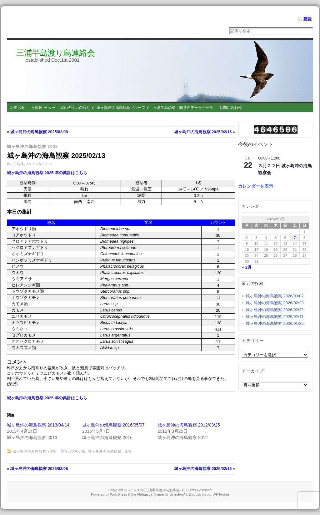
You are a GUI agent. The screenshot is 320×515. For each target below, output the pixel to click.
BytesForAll (178, 494)
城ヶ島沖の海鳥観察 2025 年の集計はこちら (47, 172)
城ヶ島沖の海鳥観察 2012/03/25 (189, 424)
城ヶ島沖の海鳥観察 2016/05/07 (113, 424)
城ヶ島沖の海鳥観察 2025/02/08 (39, 131)
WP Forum (220, 494)
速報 (128, 451)
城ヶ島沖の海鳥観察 (105, 451)
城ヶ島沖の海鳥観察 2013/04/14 (38, 424)
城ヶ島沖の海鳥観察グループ (121, 107)
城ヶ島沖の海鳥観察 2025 (32, 146)
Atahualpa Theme (150, 494)
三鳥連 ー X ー (43, 107)
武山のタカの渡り (75, 107)
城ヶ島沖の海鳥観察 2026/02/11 (275, 316)
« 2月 (247, 267)
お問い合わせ (230, 107)
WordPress (118, 494)
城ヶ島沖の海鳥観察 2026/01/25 (275, 323)
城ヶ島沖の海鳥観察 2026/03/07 (275, 296)
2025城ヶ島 (75, 451)
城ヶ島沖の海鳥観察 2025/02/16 (203, 131)
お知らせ (17, 107)
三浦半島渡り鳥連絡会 (55, 52)
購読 (307, 19)
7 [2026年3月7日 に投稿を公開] (295, 237)
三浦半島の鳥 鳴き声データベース (183, 107)
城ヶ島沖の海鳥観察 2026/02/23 (275, 302)
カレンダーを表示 (255, 186)
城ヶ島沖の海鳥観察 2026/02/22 (275, 309)
